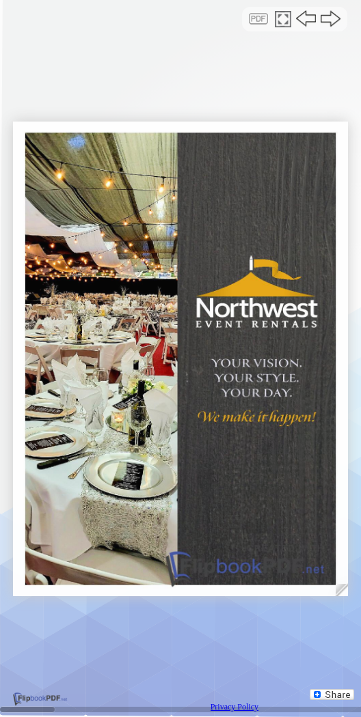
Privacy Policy (234, 707)
